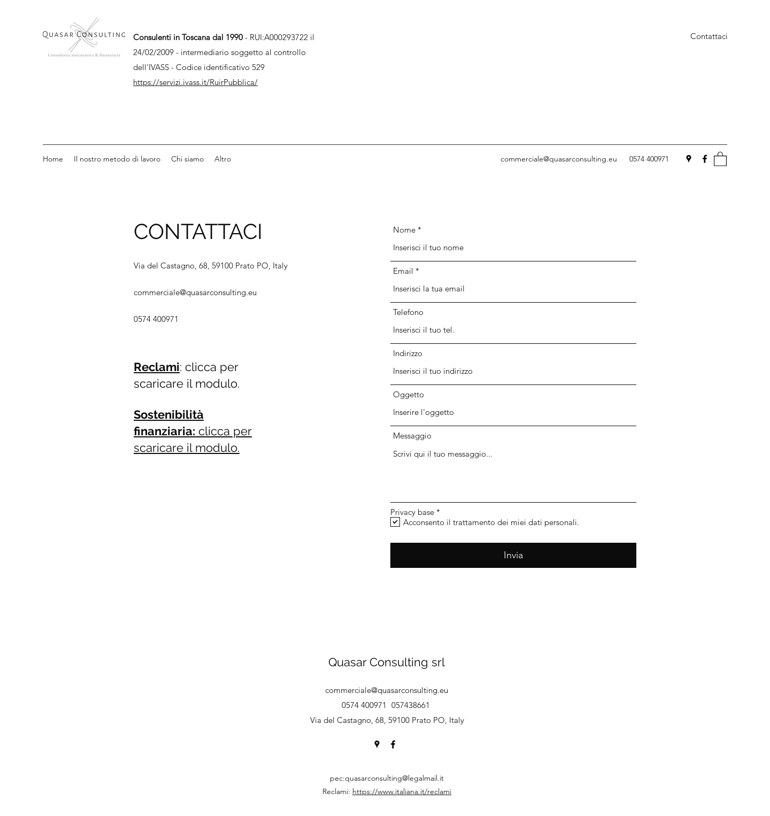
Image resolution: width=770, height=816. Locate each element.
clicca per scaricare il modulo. (193, 431)
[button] (720, 158)
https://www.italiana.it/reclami (401, 791)
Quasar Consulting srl (386, 662)
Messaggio (412, 436)
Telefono (408, 312)
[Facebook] (704, 158)
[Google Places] (688, 158)
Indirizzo (407, 353)
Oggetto (408, 394)
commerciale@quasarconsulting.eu (558, 159)
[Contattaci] (709, 36)
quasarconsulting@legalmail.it (394, 778)
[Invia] (513, 555)
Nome (404, 230)
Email (403, 271)
